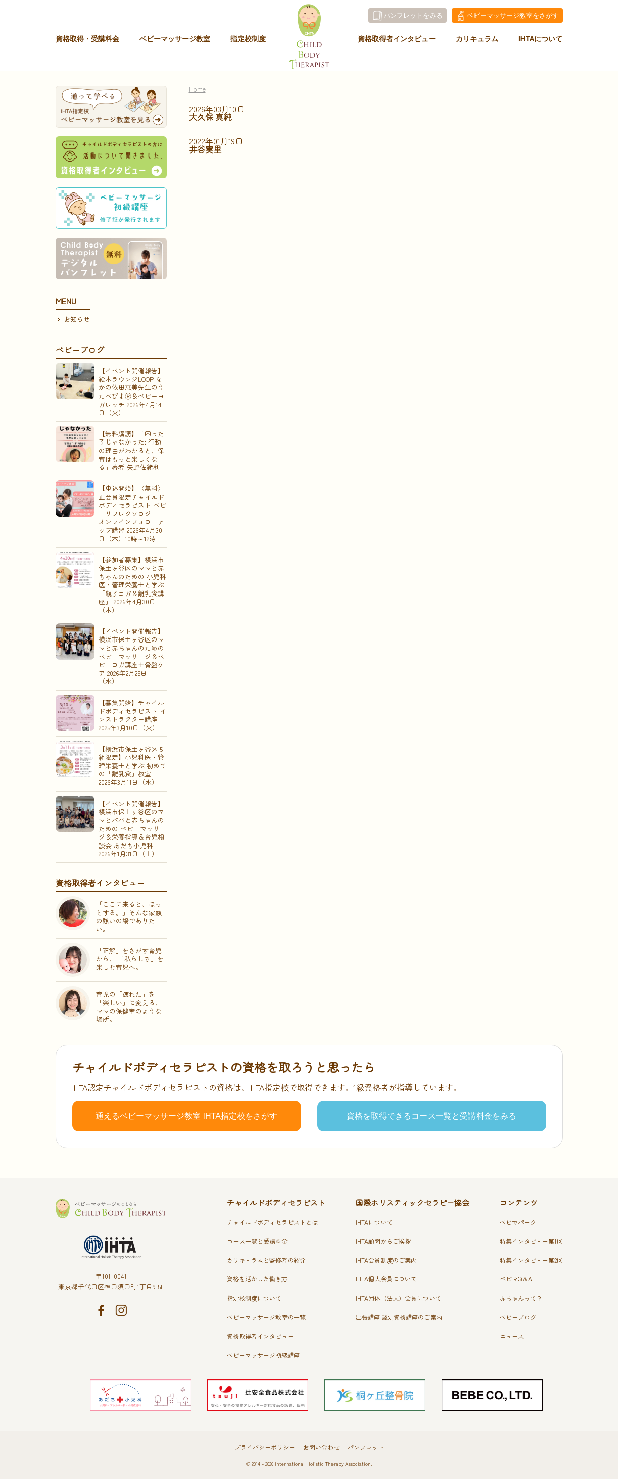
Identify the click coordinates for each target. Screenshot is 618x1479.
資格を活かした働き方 (257, 1278)
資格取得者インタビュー (397, 42)
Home (197, 89)
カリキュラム (477, 42)
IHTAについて (540, 42)
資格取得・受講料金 (87, 42)
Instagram (121, 1310)
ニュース (512, 1336)
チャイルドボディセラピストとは (272, 1222)
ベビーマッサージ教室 (174, 42)
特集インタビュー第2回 (531, 1260)
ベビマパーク (518, 1222)
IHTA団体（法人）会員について (398, 1298)
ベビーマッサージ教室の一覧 (266, 1317)
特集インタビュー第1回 (531, 1241)
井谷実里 (205, 149)
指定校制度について (254, 1298)
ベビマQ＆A (516, 1278)
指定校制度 (248, 42)
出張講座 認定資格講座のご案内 (399, 1317)
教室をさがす (513, 15)
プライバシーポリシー (264, 1447)
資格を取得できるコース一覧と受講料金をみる (431, 1116)
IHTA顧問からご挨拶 (383, 1241)
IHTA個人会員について (386, 1278)
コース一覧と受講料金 (257, 1241)
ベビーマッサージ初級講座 (263, 1355)
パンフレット (366, 1447)
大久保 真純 (210, 117)
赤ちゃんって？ (521, 1298)
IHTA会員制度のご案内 (386, 1260)
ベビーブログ (518, 1317)
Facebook (101, 1310)
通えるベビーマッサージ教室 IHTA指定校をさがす (186, 1116)
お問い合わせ (321, 1447)
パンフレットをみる (413, 15)
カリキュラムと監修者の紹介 (266, 1260)
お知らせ (77, 319)
